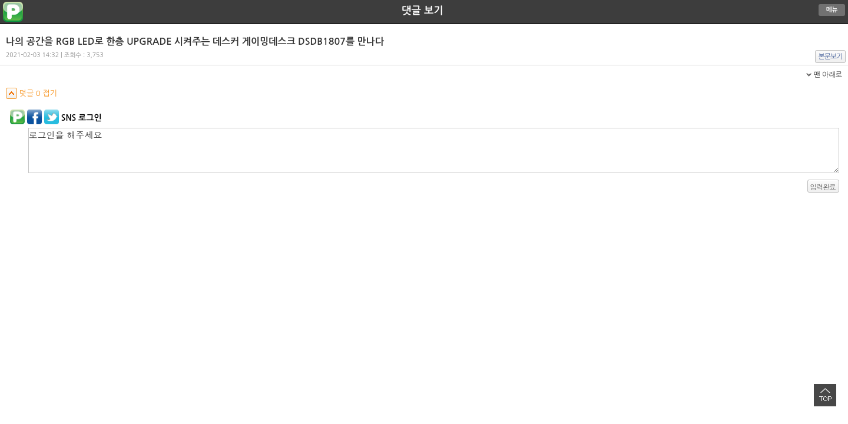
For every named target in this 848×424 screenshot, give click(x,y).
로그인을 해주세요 (433, 150)
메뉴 (832, 9)
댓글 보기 (422, 10)
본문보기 (831, 56)
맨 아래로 (827, 74)
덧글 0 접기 (31, 93)
